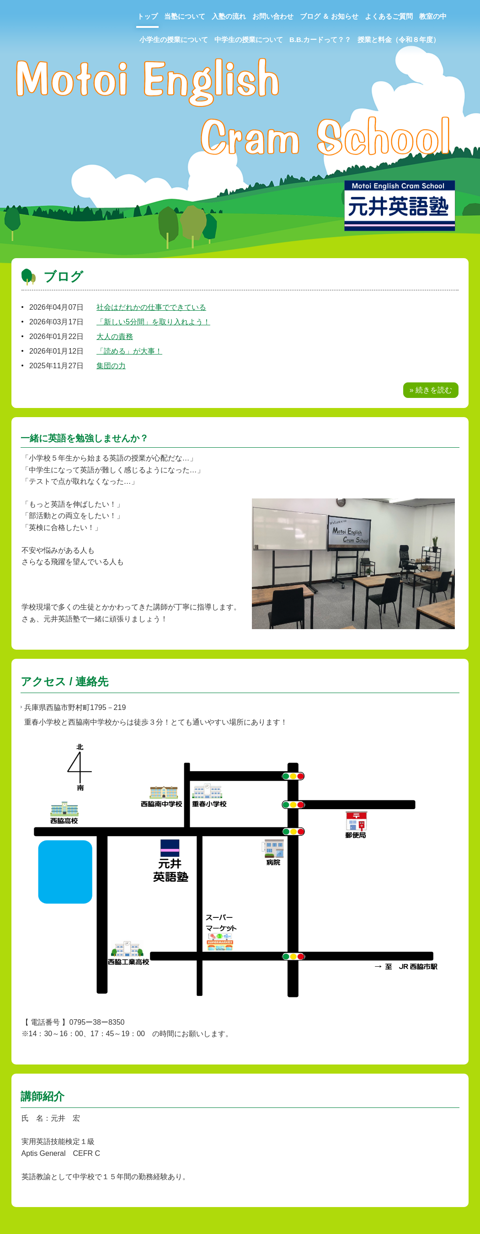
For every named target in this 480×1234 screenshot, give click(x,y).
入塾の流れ (229, 16)
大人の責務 (114, 336)
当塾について (184, 16)
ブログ (63, 277)
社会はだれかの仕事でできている (151, 307)
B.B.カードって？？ (320, 39)
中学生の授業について (248, 39)
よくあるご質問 (389, 16)
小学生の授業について (173, 39)
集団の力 (111, 366)
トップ (147, 16)
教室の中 (433, 16)
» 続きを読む (431, 390)
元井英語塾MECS (26, 15)
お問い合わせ (272, 16)
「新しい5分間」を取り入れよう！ (153, 322)
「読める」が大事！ (129, 351)
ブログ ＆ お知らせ (329, 16)
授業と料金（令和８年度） (398, 39)
